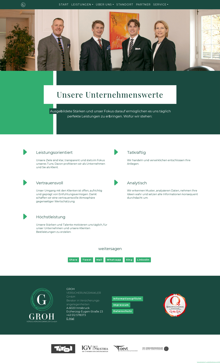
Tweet (87, 259)
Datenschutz (122, 311)
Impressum (121, 304)
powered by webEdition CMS (208, 362)
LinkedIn (143, 259)
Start (64, 4)
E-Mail (70, 318)
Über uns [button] (104, 4)
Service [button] (159, 4)
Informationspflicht (127, 298)
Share (73, 259)
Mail (99, 259)
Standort (124, 4)
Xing (129, 259)
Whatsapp (114, 259)
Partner (143, 4)
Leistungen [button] (81, 4)
